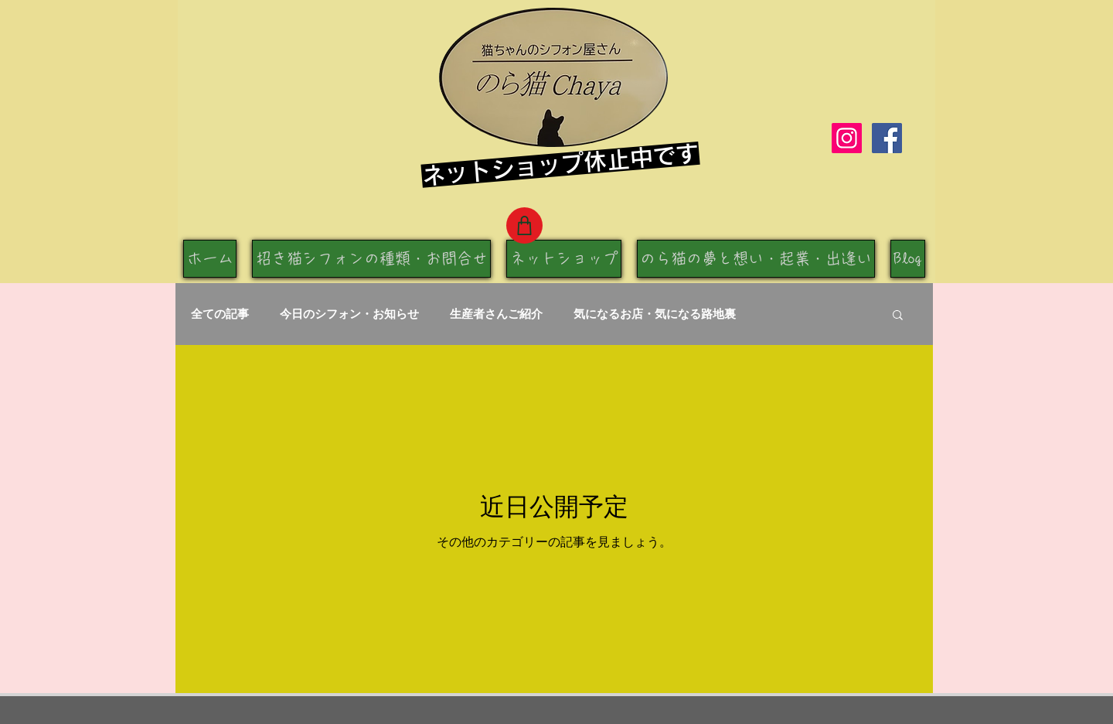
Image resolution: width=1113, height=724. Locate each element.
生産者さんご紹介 (496, 313)
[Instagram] (847, 138)
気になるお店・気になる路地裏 (655, 313)
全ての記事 (220, 313)
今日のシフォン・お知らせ (349, 313)
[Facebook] (887, 138)
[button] (897, 316)
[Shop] (524, 225)
